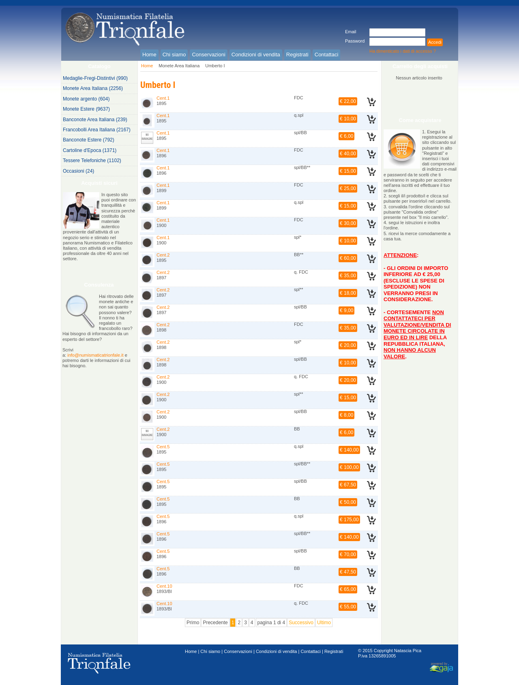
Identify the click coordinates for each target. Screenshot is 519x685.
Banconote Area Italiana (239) (95, 119)
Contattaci (310, 651)
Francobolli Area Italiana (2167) (97, 130)
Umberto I (215, 65)
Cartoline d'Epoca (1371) (89, 150)
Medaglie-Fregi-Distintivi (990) (95, 78)
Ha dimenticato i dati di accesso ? (402, 51)
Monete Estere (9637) (86, 109)
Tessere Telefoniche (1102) (92, 160)
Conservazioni (238, 651)
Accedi (435, 42)
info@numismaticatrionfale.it (95, 355)
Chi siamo (210, 651)
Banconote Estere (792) (88, 140)
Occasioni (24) (78, 171)
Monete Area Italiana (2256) (93, 88)
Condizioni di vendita (276, 651)
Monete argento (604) (86, 99)
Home (147, 65)
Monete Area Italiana (179, 65)
